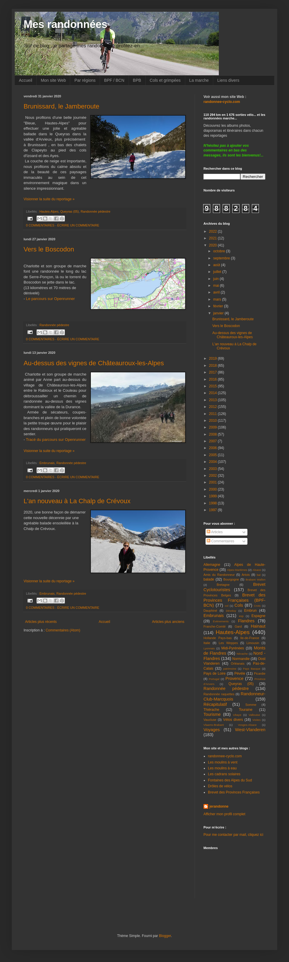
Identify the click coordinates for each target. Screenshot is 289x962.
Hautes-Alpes (49, 211)
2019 (213, 358)
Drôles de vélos (220, 786)
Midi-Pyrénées (232, 648)
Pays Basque (251, 668)
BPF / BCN (114, 80)
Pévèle (239, 673)
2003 (213, 469)
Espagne (258, 616)
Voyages (211, 729)
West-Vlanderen (250, 729)
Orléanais (237, 663)
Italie (206, 643)
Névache (242, 653)
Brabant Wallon (255, 579)
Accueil (25, 80)
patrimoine (230, 668)
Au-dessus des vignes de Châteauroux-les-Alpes (94, 363)
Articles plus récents (41, 622)
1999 (213, 496)
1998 (213, 503)
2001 (213, 482)
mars (217, 299)
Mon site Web (53, 80)
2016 (213, 379)
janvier (219, 313)
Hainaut (258, 626)
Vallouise (254, 714)
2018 (213, 366)
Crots (257, 605)
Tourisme (212, 714)
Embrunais (47, 463)
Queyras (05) (69, 211)
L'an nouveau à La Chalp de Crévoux (77, 501)
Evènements (221, 621)
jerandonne (219, 806)
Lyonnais (209, 648)
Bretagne (223, 584)
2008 (213, 434)
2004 (213, 462)
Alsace (256, 569)
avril (217, 292)
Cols (238, 605)
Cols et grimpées (165, 80)
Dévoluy (231, 610)
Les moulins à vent (222, 762)
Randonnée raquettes (218, 694)
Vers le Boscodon (49, 249)
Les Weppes (228, 643)
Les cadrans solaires (224, 774)
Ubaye (237, 714)
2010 (213, 421)
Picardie (259, 673)
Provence (235, 678)
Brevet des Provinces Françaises (234, 792)
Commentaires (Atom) (63, 630)
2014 (213, 393)
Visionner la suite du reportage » (49, 199)
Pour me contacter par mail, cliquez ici (233, 835)
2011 (213, 414)
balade (208, 579)
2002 (213, 476)
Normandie (241, 659)
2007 (213, 441)
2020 (213, 245)
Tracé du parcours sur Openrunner (56, 439)
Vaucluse (209, 719)
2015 (213, 386)
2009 (213, 427)
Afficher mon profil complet (224, 814)
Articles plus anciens (168, 622)
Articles (215, 532)
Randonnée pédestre (95, 211)
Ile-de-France (249, 638)
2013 (213, 400)
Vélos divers (233, 720)
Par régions (85, 80)
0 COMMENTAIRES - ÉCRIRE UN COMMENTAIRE (62, 225)
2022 (213, 231)
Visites (256, 719)
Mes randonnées (65, 24)
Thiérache (211, 710)
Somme (250, 704)
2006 (213, 448)
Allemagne (211, 565)
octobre (219, 251)
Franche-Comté (214, 626)
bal (259, 574)
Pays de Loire (214, 673)
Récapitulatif (215, 704)
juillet (217, 272)
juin (216, 279)
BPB (137, 80)
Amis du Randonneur (219, 574)
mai (216, 286)
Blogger (165, 936)
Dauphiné (210, 610)
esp (241, 616)
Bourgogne (231, 579)
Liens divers (228, 80)
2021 (213, 238)
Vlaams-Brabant (213, 724)
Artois (246, 574)
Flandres (246, 620)
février (218, 306)
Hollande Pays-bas (217, 638)
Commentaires (220, 541)
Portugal (214, 679)
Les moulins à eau (222, 768)
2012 (213, 407)
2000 (213, 489)
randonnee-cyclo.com (225, 756)
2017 (213, 372)
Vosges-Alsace (247, 724)
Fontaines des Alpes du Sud (230, 780)
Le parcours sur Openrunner (50, 298)
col (226, 605)
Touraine (245, 710)
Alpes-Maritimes (237, 569)
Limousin (253, 643)
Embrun (250, 610)
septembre (222, 258)
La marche (199, 80)
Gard (238, 626)
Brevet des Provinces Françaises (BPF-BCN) (234, 600)
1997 (213, 510)
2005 (213, 455)
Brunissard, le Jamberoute (61, 106)
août (217, 265)
